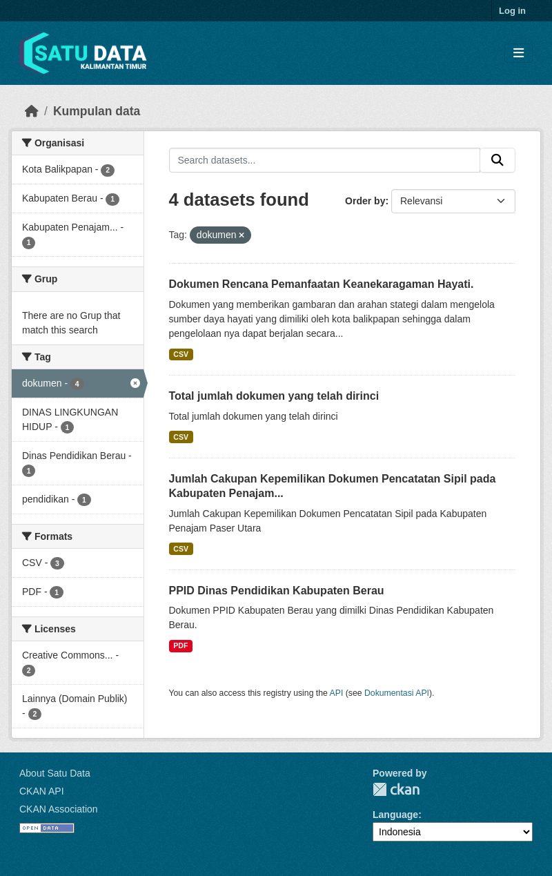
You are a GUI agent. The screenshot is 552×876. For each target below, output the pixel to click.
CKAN (396, 789)
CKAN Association (58, 809)
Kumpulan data (96, 111)
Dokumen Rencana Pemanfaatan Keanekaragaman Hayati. (321, 284)
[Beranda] (32, 111)
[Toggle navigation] (518, 53)
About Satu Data (54, 773)
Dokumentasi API (396, 693)
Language (395, 814)
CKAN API (41, 791)
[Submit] (497, 160)
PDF (180, 645)
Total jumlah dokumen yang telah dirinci (274, 396)
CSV (180, 354)
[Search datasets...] (325, 160)
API (337, 693)
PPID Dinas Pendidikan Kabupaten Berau (276, 590)
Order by (365, 200)
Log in (512, 11)
